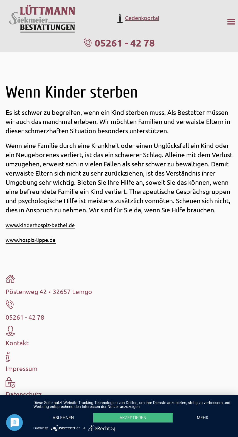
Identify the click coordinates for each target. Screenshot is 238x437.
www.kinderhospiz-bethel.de (40, 225)
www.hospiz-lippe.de (31, 239)
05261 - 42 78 (125, 43)
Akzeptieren (132, 417)
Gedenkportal (137, 18)
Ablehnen (63, 417)
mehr (202, 417)
